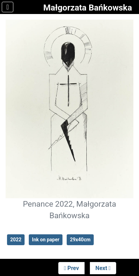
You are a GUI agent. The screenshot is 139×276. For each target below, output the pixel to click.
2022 (15, 239)
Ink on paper (45, 239)
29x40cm (80, 239)
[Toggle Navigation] (7, 7)
